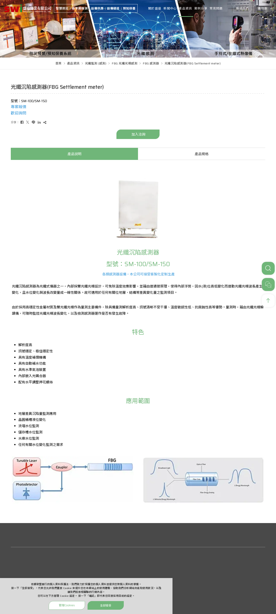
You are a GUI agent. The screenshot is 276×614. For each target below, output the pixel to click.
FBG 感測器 (151, 63)
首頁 (58, 63)
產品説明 (74, 154)
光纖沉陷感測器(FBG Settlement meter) (193, 63)
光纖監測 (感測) (96, 63)
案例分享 (200, 8)
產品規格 (202, 154)
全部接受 (105, 605)
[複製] (45, 122)
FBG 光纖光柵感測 (124, 63)
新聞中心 (170, 8)
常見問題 (216, 8)
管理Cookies (67, 605)
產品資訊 (185, 8)
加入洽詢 (138, 134)
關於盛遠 (154, 8)
